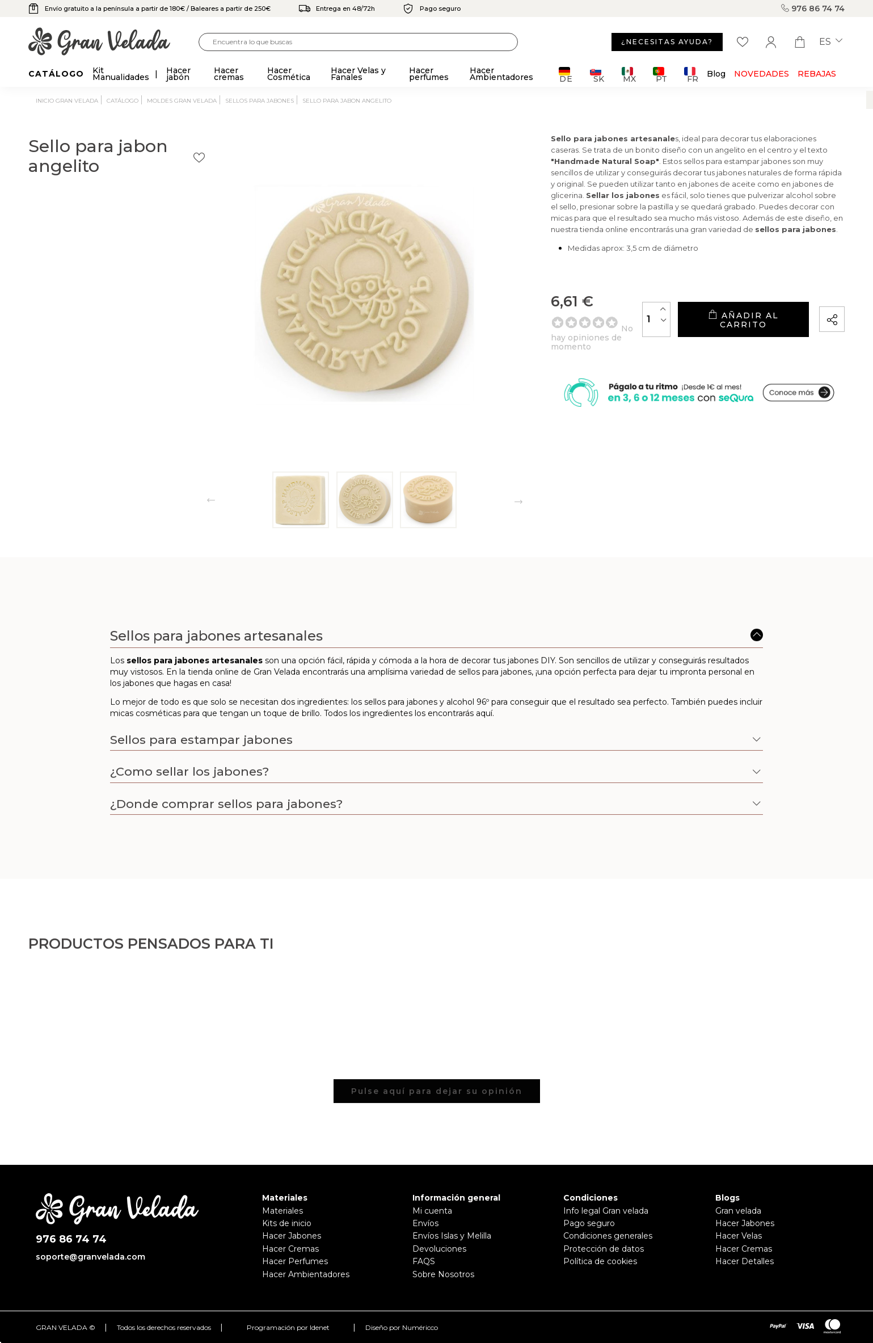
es (830, 42)
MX (629, 74)
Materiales (282, 1211)
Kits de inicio (286, 1223)
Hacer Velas (738, 1236)
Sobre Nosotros (443, 1274)
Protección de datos (603, 1249)
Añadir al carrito (714, 335)
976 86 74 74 (813, 8)
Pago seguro (589, 1223)
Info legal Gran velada (605, 1211)
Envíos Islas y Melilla (451, 1236)
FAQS (423, 1261)
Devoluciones (439, 1249)
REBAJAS (817, 73)
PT (660, 74)
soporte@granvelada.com (90, 1256)
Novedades (761, 73)
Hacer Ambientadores (305, 1274)
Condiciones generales (607, 1236)
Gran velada (738, 1211)
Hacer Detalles (744, 1261)
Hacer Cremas (290, 1249)
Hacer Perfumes (295, 1261)
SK (597, 74)
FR (691, 74)
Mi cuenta (432, 1211)
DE (566, 74)
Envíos (425, 1223)
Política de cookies (600, 1261)
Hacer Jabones (291, 1236)
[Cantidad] (600, 334)
